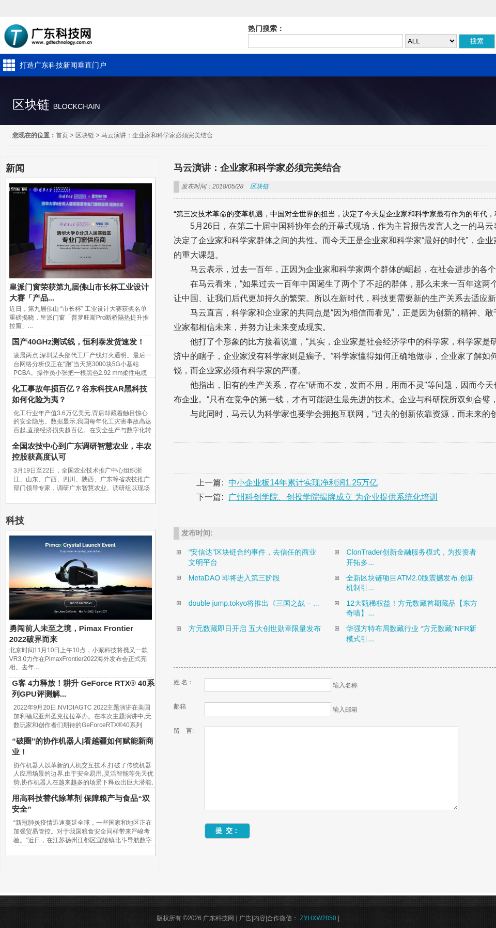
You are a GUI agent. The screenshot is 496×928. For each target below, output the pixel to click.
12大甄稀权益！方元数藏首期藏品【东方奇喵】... (411, 608)
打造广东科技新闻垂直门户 (63, 65)
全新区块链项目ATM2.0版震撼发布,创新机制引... (410, 583)
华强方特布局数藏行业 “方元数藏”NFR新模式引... (411, 633)
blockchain (76, 106)
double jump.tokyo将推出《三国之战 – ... (254, 603)
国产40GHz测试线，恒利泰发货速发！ (78, 341)
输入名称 (345, 685)
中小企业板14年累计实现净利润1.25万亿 (303, 482)
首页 (62, 135)
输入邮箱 (345, 709)
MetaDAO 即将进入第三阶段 (234, 578)
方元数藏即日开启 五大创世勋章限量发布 (255, 628)
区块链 (84, 135)
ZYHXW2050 (318, 918)
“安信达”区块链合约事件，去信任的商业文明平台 (252, 557)
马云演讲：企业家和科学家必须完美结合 (157, 135)
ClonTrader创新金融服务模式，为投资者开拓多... (411, 557)
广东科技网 (49, 35)
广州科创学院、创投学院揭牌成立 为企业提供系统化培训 (332, 497)
